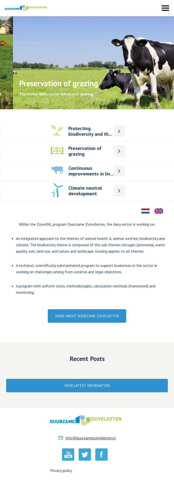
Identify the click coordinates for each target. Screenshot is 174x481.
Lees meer (76, 124)
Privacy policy (61, 470)
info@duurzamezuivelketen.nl (91, 437)
